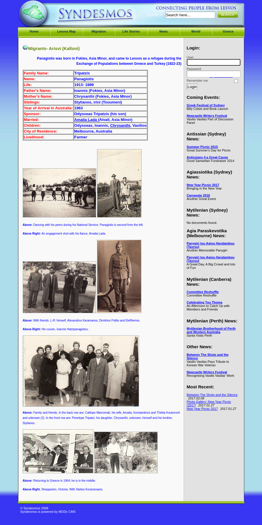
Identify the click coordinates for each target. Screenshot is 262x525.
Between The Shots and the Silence (212, 395)
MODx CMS (67, 511)
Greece (228, 31)
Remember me (197, 80)
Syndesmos (55, 17)
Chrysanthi (120, 125)
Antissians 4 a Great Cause (207, 157)
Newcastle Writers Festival (207, 115)
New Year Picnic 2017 (203, 185)
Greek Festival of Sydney (206, 105)
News (163, 31)
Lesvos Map (66, 31)
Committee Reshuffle (203, 292)
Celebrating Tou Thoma (204, 302)
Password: (213, 72)
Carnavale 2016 (198, 195)
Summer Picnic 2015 (202, 147)
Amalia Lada (86, 119)
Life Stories (131, 31)
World (196, 31)
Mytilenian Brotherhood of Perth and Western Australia (211, 330)
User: (213, 61)
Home (34, 31)
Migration (99, 31)
